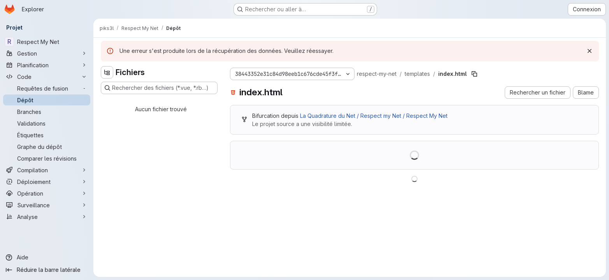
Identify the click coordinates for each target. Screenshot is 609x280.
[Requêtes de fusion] (46, 88)
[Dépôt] (46, 99)
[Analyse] (46, 216)
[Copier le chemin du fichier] (474, 74)
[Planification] (46, 65)
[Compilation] (46, 169)
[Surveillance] (46, 205)
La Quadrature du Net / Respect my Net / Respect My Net (374, 115)
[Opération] (46, 193)
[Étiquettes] (46, 135)
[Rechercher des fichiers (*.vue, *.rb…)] (159, 88)
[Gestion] (46, 53)
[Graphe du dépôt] (46, 146)
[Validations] (46, 123)
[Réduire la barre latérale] (46, 269)
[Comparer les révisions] (46, 158)
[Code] (46, 76)
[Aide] (46, 257)
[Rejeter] (589, 51)
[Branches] (46, 111)
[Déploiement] (46, 181)
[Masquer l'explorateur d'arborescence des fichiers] (107, 72)
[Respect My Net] (46, 41)
